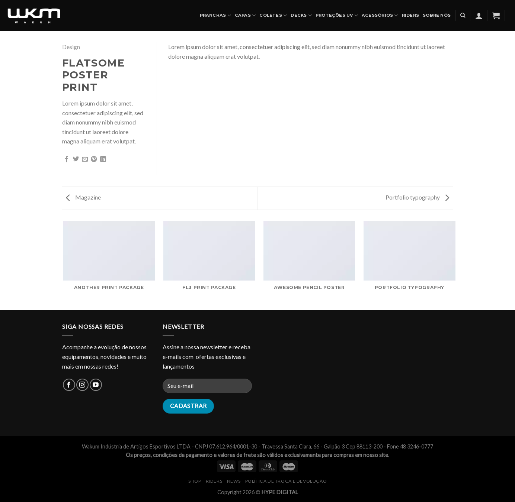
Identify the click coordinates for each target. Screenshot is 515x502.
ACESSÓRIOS (380, 15)
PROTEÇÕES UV (337, 15)
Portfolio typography (417, 197)
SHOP (194, 481)
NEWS (233, 481)
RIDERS (214, 481)
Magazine (83, 197)
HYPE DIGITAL (280, 492)
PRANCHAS (215, 15)
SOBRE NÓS (437, 15)
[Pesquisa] (462, 15)
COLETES (273, 15)
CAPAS (245, 15)
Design (71, 46)
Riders (410, 15)
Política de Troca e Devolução (286, 481)
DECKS (301, 15)
